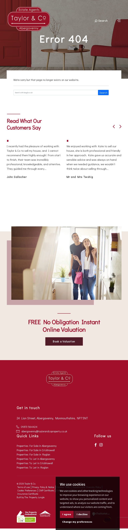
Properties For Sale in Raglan (33, 454)
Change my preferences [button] (77, 521)
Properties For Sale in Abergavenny (36, 445)
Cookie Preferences (26, 490)
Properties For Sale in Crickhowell (36, 450)
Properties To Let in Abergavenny (36, 458)
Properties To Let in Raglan (32, 467)
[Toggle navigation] (118, 20)
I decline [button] (82, 514)
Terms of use (23, 487)
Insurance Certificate (27, 493)
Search (103, 92)
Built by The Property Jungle (30, 497)
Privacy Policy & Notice (43, 487)
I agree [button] (66, 514)
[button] (114, 126)
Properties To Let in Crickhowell (35, 463)
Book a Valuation (64, 341)
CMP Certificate (46, 490)
